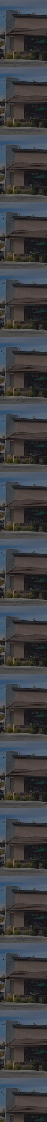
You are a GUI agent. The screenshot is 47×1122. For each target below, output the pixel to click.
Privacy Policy (6, 308)
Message (8, 325)
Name (7, 315)
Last (18, 319)
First (18, 317)
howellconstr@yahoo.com (9, 304)
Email (7, 322)
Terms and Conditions (17, 308)
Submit (7, 327)
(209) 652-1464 (6, 291)
